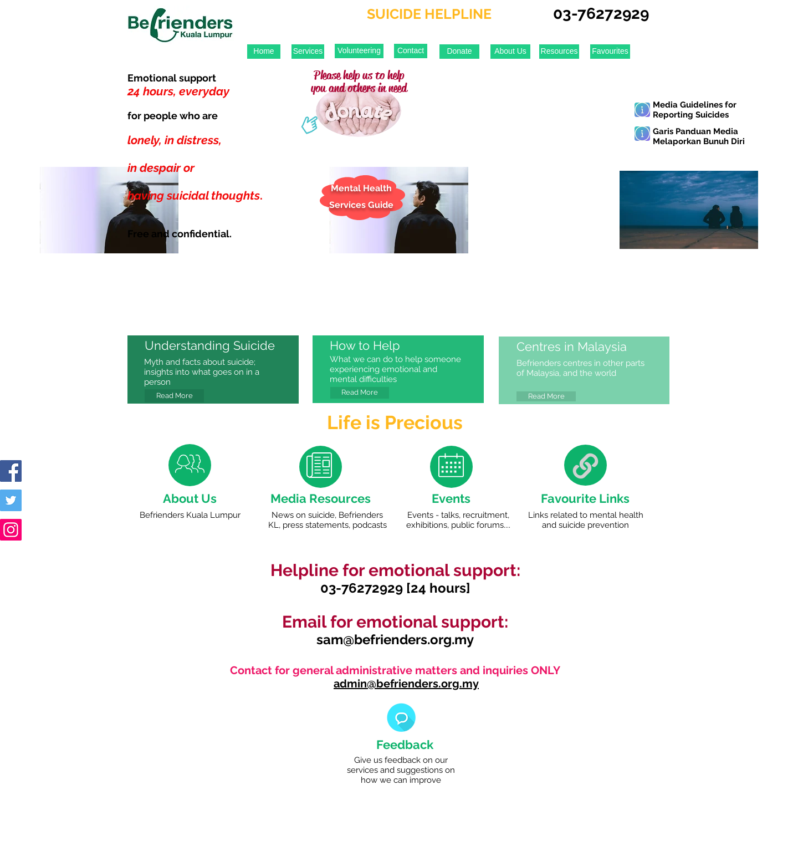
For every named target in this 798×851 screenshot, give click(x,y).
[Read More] (174, 395)
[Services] (307, 51)
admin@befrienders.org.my (406, 683)
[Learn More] (642, 110)
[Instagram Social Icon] (11, 530)
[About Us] (510, 51)
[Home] (263, 51)
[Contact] (410, 51)
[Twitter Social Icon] (11, 500)
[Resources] (559, 51)
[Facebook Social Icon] (11, 471)
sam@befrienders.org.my (395, 639)
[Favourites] (610, 51)
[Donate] (459, 51)
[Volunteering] (359, 51)
